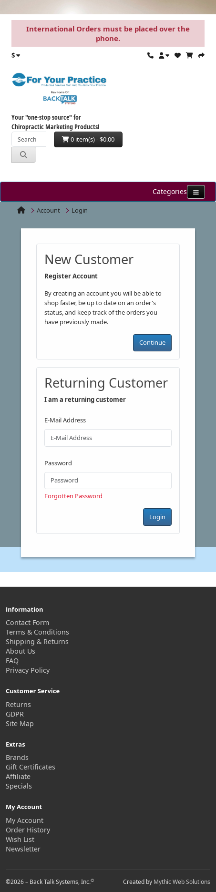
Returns (18, 704)
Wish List (20, 839)
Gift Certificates (30, 766)
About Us (20, 651)
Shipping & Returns (37, 641)
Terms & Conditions (37, 631)
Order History (28, 829)
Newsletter (23, 848)
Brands (17, 757)
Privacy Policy (28, 670)
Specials (19, 785)
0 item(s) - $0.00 (88, 139)
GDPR (15, 713)
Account (48, 210)
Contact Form (27, 622)
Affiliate (18, 776)
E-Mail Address (65, 420)
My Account (24, 820)
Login (80, 210)
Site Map (20, 723)
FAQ (12, 660)
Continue (152, 342)
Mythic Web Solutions (182, 882)
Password (58, 463)
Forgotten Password (73, 496)
